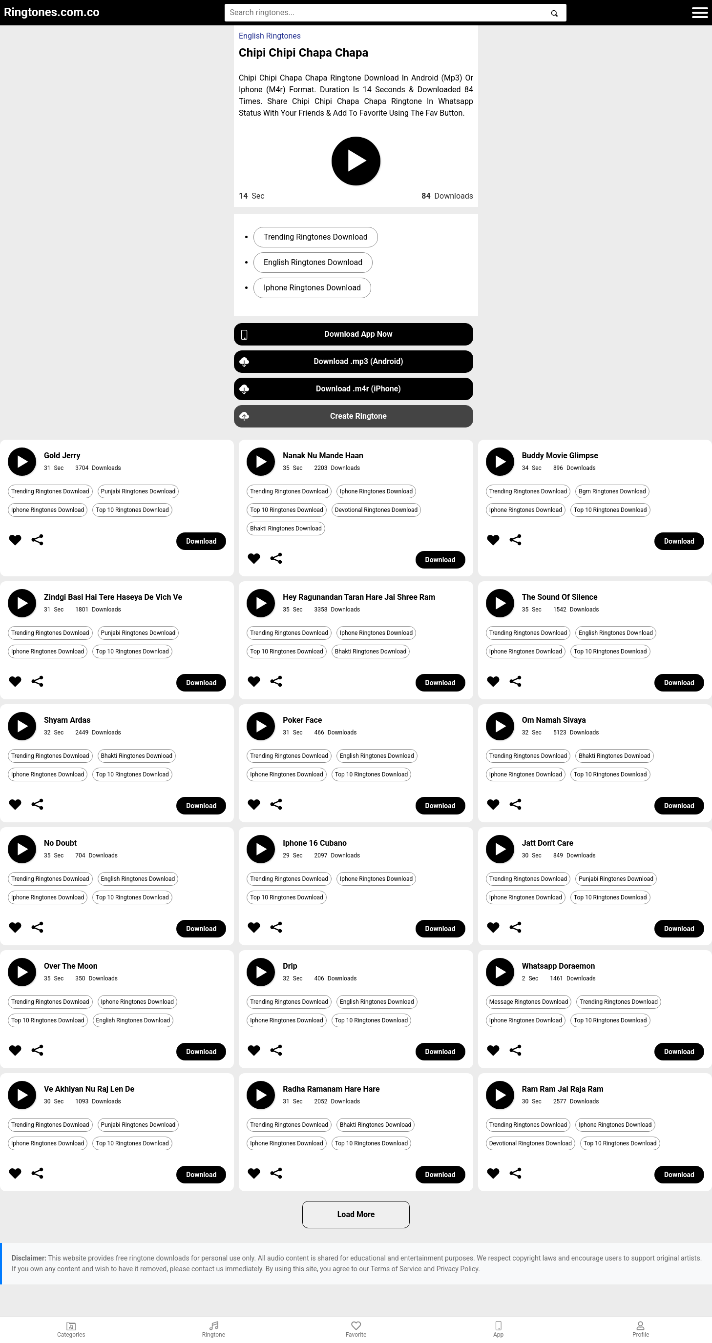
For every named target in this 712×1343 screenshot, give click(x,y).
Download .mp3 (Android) (321, 362)
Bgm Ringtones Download (612, 491)
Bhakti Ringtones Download (285, 528)
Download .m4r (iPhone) (320, 389)
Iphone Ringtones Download (312, 287)
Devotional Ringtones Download (376, 510)
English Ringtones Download (313, 262)
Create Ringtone (313, 416)
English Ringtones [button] (270, 36)
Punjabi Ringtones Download (138, 491)
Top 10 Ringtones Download (132, 510)
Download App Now (316, 334)
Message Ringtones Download (528, 1001)
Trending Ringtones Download (316, 237)
